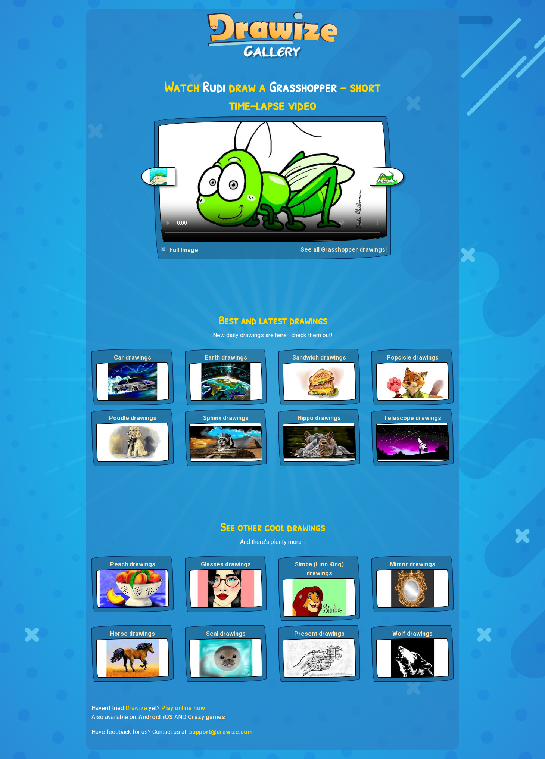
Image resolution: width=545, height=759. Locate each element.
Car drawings (132, 357)
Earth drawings (226, 357)
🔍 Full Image (179, 249)
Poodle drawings (132, 418)
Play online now (183, 708)
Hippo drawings (319, 418)
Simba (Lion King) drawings (319, 569)
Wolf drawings (412, 633)
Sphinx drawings (226, 418)
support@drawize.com (221, 731)
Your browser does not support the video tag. (272, 181)
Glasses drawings (226, 564)
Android (149, 717)
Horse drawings (132, 633)
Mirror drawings (412, 564)
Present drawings (319, 633)
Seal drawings (226, 633)
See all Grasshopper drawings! (343, 249)
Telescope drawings (412, 418)
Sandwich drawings (319, 357)
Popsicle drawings (413, 357)
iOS (168, 717)
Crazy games (206, 717)
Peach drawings (132, 564)
